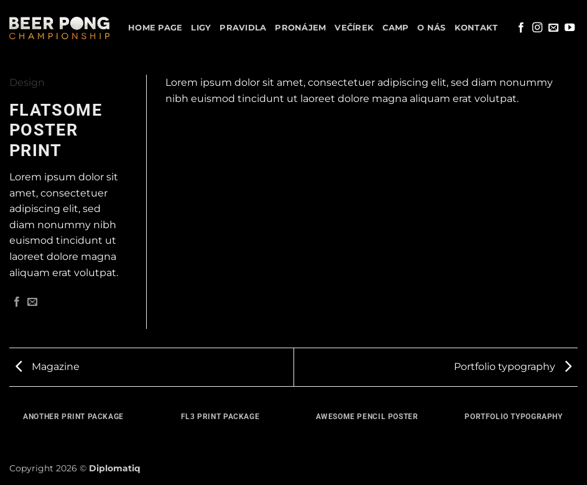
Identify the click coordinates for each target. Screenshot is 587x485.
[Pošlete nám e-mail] (553, 28)
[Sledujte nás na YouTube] (570, 28)
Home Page (155, 27)
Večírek (354, 27)
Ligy (201, 27)
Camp (395, 27)
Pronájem (300, 27)
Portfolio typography (512, 366)
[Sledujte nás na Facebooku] (521, 28)
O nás (431, 27)
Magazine (48, 366)
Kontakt (476, 27)
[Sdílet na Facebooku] (17, 302)
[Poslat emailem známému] (32, 302)
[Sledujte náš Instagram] (537, 28)
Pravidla (243, 27)
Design (27, 82)
